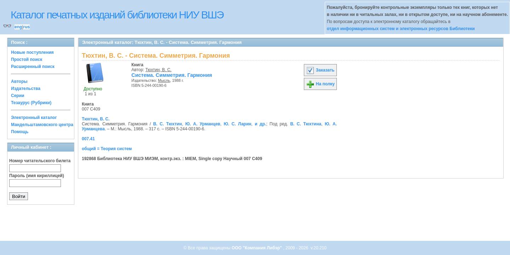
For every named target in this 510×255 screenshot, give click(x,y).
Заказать (320, 70)
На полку (320, 83)
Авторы (19, 81)
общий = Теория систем (107, 148)
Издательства (25, 88)
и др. (260, 123)
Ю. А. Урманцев (202, 123)
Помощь (19, 131)
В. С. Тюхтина (305, 123)
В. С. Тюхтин (167, 123)
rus (26, 26)
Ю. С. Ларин (237, 123)
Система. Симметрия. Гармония (171, 75)
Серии (17, 95)
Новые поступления (32, 52)
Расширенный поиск (33, 66)
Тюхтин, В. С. (159, 69)
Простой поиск (26, 59)
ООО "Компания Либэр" (257, 247)
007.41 (88, 138)
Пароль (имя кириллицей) (36, 175)
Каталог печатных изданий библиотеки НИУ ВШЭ (117, 15)
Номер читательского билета (39, 160)
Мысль (164, 80)
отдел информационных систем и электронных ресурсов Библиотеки (401, 28)
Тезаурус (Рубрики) (31, 102)
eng (18, 26)
